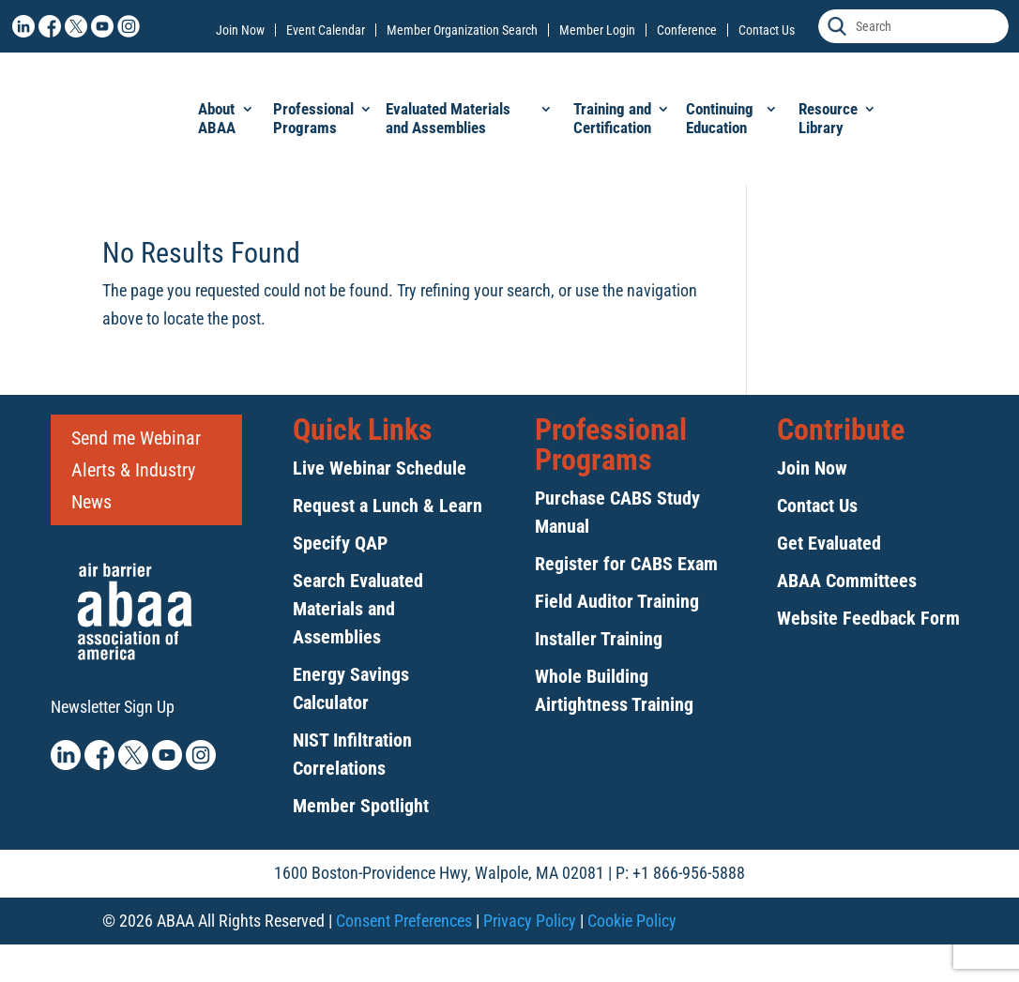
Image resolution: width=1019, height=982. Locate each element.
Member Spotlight (361, 805)
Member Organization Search (462, 30)
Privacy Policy (529, 920)
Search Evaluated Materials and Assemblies (358, 608)
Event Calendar (325, 30)
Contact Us (766, 30)
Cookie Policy (632, 920)
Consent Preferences (404, 920)
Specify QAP (340, 543)
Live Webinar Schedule (379, 468)
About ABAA (217, 118)
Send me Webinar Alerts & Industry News (136, 470)
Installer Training (598, 638)
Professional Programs (313, 118)
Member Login (597, 30)
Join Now (240, 30)
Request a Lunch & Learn (387, 505)
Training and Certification (612, 118)
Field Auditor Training (617, 601)
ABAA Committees (847, 580)
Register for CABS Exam (626, 563)
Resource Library (828, 118)
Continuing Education (719, 118)
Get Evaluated (829, 543)
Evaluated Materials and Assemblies (448, 118)
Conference (687, 30)
